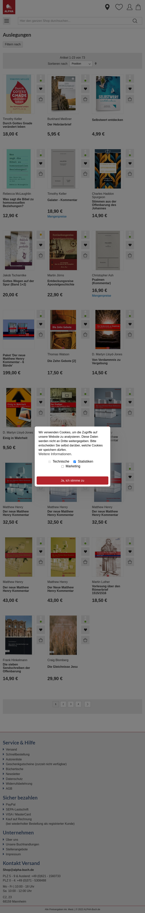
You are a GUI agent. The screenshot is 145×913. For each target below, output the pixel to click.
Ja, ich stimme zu (72, 480)
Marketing (70, 466)
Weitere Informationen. (55, 454)
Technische (58, 461)
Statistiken (83, 461)
